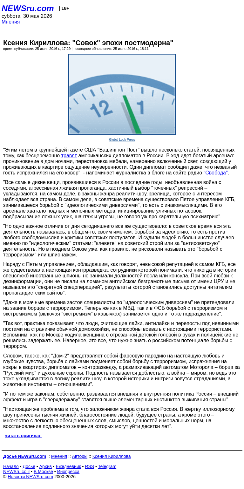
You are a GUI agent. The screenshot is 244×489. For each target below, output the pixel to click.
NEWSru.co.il (16, 471)
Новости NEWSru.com (30, 476)
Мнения (11, 21)
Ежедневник (68, 466)
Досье (29, 466)
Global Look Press (122, 139)
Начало (11, 466)
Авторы (79, 456)
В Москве (43, 471)
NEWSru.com (28, 8)
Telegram (107, 466)
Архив (45, 466)
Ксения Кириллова (111, 456)
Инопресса (68, 471)
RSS (89, 466)
